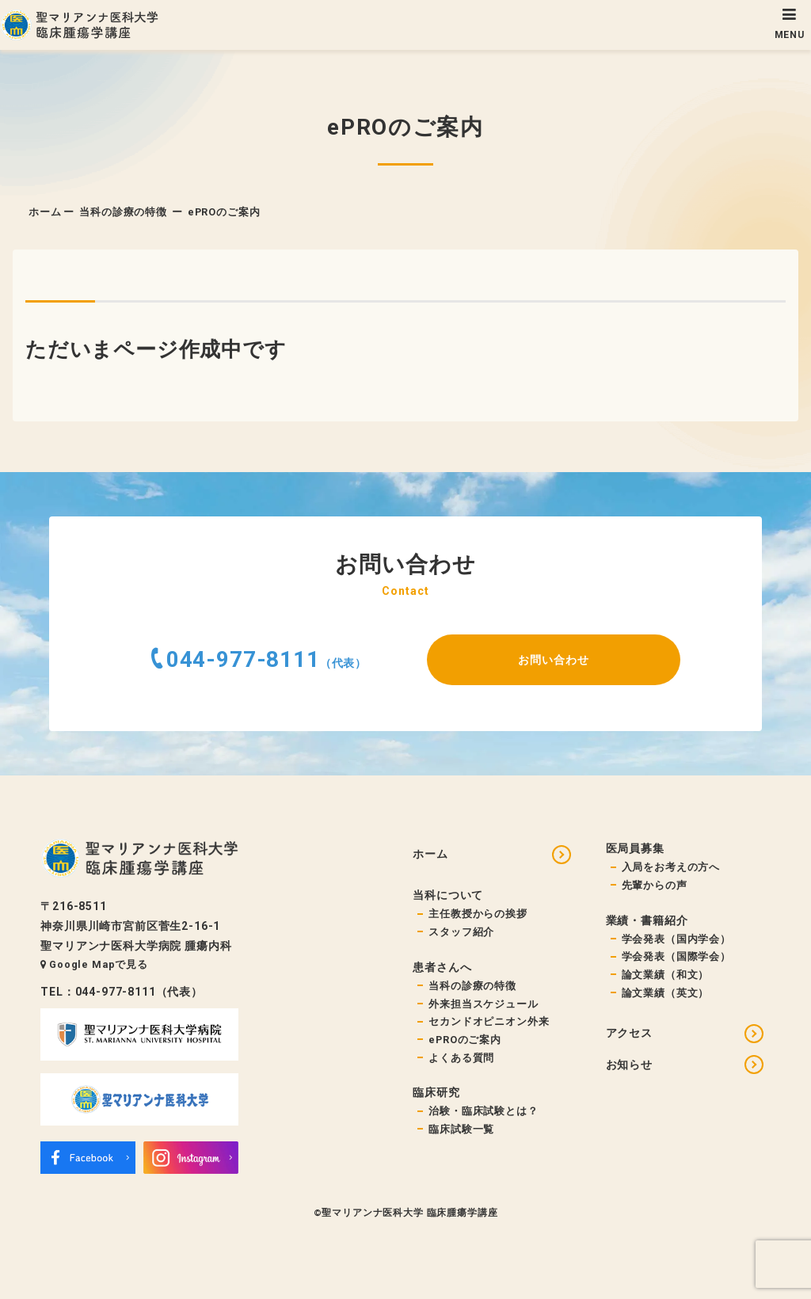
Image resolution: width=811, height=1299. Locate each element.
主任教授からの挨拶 (477, 914)
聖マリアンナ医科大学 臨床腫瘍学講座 (409, 1212)
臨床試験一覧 (461, 1129)
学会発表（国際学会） (676, 956)
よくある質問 (461, 1058)
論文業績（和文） (666, 975)
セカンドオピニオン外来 (488, 1021)
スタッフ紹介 (461, 932)
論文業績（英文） (666, 993)
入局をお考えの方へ (671, 867)
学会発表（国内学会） (676, 939)
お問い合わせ (553, 659)
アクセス (629, 1033)
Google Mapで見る (94, 964)
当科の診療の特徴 (123, 212)
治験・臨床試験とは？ (483, 1111)
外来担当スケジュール (483, 1004)
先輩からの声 (654, 885)
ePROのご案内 (464, 1040)
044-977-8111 (243, 659)
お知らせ (629, 1064)
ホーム (45, 212)
